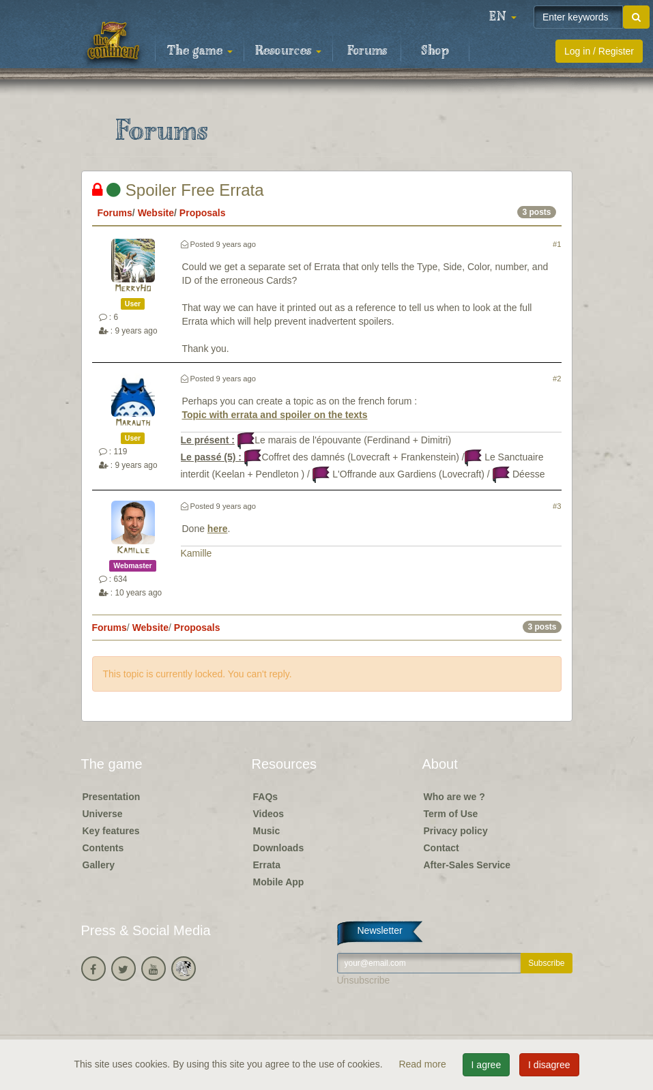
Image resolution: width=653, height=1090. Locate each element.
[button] (503, 17)
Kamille (133, 551)
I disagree (549, 1064)
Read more (423, 1064)
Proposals (202, 212)
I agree (486, 1064)
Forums (367, 51)
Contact (441, 847)
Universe (103, 813)
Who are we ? (454, 796)
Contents (103, 847)
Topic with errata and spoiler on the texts (275, 414)
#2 (557, 378)
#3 (557, 506)
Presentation (112, 796)
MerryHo (133, 289)
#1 (557, 244)
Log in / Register (599, 51)
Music (266, 830)
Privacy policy (456, 830)
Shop (435, 51)
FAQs (265, 796)
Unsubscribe (363, 980)
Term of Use (451, 813)
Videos (269, 813)
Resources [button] (288, 51)
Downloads (278, 847)
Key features (111, 830)
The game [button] (200, 51)
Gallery (99, 864)
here (217, 528)
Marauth (132, 423)
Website (156, 212)
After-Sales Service (467, 864)
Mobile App (278, 882)
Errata (266, 864)
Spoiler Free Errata (178, 190)
